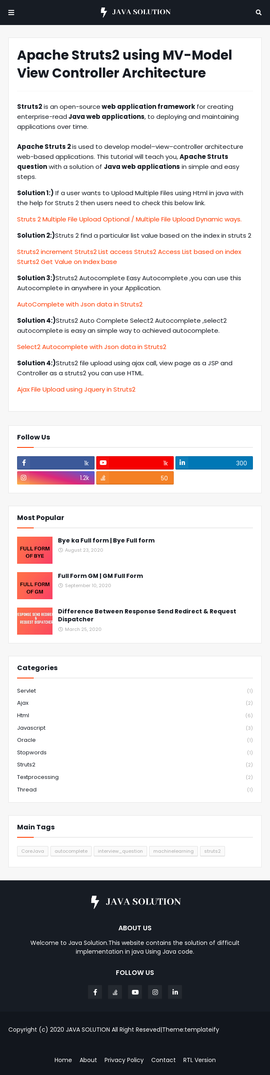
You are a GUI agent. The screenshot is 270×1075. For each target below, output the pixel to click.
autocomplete (71, 851)
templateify (202, 1029)
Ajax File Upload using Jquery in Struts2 (76, 389)
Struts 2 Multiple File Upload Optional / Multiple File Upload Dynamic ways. (129, 219)
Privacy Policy (124, 1060)
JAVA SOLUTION (88, 1029)
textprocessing (135, 777)
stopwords (135, 752)
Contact (163, 1060)
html (135, 715)
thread (135, 790)
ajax (135, 703)
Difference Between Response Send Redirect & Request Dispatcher (147, 616)
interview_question (120, 851)
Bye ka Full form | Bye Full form (106, 541)
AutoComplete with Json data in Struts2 (79, 304)
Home (63, 1060)
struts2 (135, 765)
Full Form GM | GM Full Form (100, 576)
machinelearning (173, 851)
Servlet (135, 691)
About (88, 1060)
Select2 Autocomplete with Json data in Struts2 (91, 346)
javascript (135, 728)
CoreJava (32, 851)
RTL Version (199, 1060)
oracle (135, 740)
